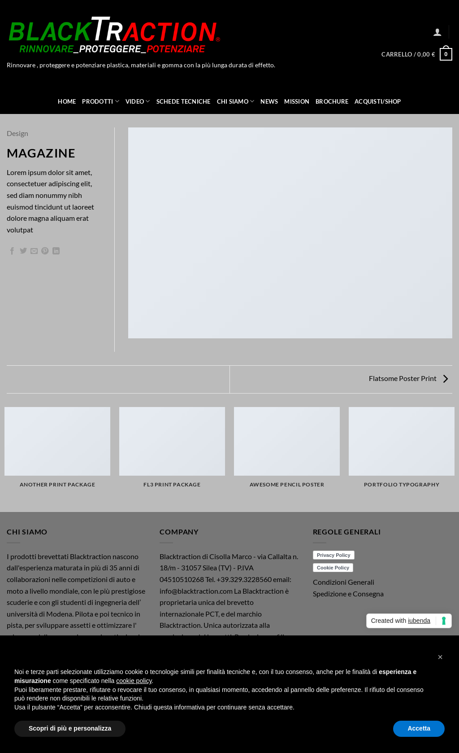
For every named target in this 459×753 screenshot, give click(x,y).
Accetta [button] (418, 728)
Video (138, 101)
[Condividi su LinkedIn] (56, 251)
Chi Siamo (236, 101)
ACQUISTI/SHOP (378, 101)
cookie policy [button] (134, 680)
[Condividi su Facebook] (12, 251)
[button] (437, 32)
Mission (296, 101)
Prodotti (100, 101)
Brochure (332, 101)
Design (17, 133)
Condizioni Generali (343, 582)
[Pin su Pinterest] (44, 251)
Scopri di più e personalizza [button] (70, 728)
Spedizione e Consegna (348, 593)
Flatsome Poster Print (408, 378)
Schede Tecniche (183, 101)
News (269, 101)
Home (67, 101)
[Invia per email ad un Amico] (34, 251)
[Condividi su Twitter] (23, 251)
